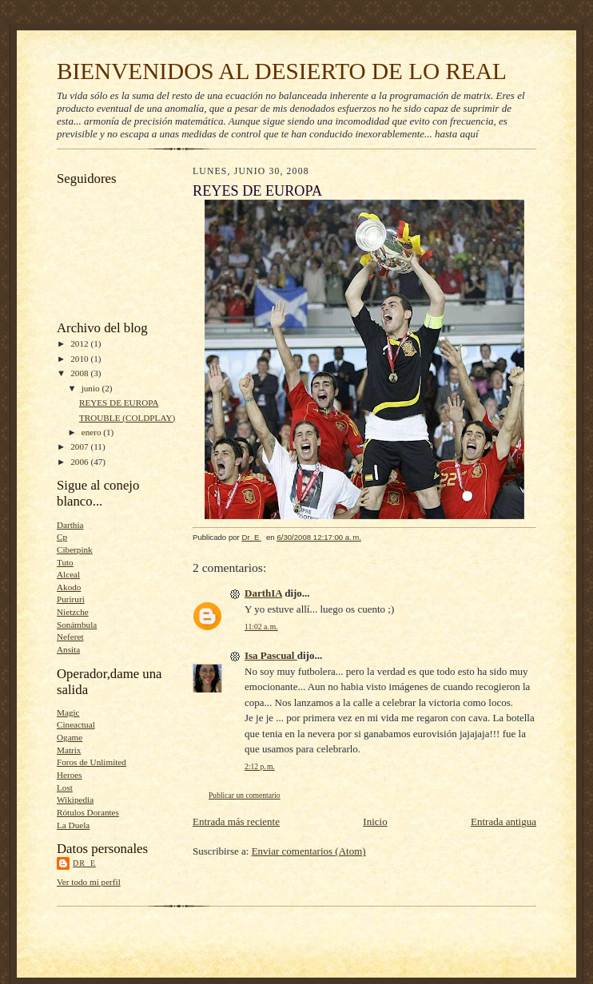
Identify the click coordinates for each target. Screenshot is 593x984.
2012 (80, 343)
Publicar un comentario (245, 795)
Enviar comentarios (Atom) (309, 851)
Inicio (375, 821)
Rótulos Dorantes (88, 812)
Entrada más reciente (236, 821)
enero (93, 432)
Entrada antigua (503, 821)
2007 (80, 446)
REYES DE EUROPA (119, 402)
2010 (80, 358)
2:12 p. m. (260, 766)
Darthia (70, 525)
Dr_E (84, 863)
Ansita (68, 649)
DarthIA (263, 593)
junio (92, 388)
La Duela (73, 825)
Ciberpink (75, 549)
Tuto (65, 562)
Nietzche (73, 612)
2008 (80, 373)
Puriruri (71, 599)
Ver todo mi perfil (89, 882)
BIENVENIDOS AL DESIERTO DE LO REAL (282, 71)
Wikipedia (75, 799)
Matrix (69, 750)
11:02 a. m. (261, 626)
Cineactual (76, 724)
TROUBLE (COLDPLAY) (127, 418)
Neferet (70, 636)
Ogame (69, 737)
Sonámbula (77, 624)
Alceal (68, 574)
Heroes (69, 775)
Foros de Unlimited (91, 762)
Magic (68, 712)
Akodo (69, 587)
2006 (80, 461)
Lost (65, 787)
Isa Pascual (271, 655)
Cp (62, 537)
